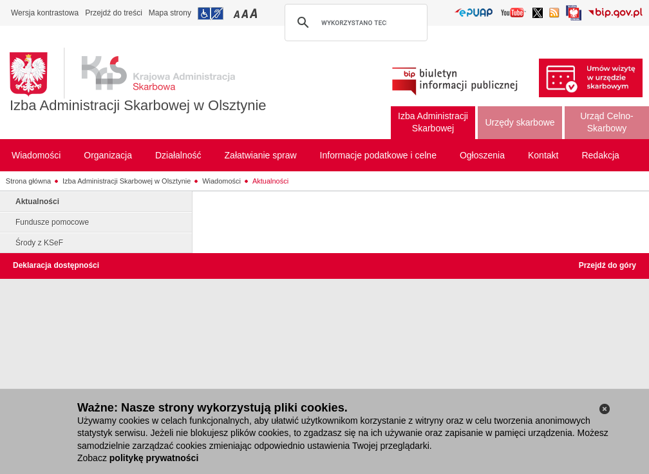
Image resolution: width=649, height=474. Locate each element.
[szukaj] (354, 22)
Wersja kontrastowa (45, 12)
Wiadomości (221, 181)
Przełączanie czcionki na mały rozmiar (237, 13)
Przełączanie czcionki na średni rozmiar (245, 13)
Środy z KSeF (39, 242)
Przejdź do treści (113, 12)
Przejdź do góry (607, 265)
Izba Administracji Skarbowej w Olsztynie (138, 105)
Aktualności (270, 181)
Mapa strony (170, 12)
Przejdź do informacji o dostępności (210, 13)
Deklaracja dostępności (56, 265)
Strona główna (28, 181)
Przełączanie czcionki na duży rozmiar (254, 13)
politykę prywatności (153, 458)
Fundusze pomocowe (52, 222)
